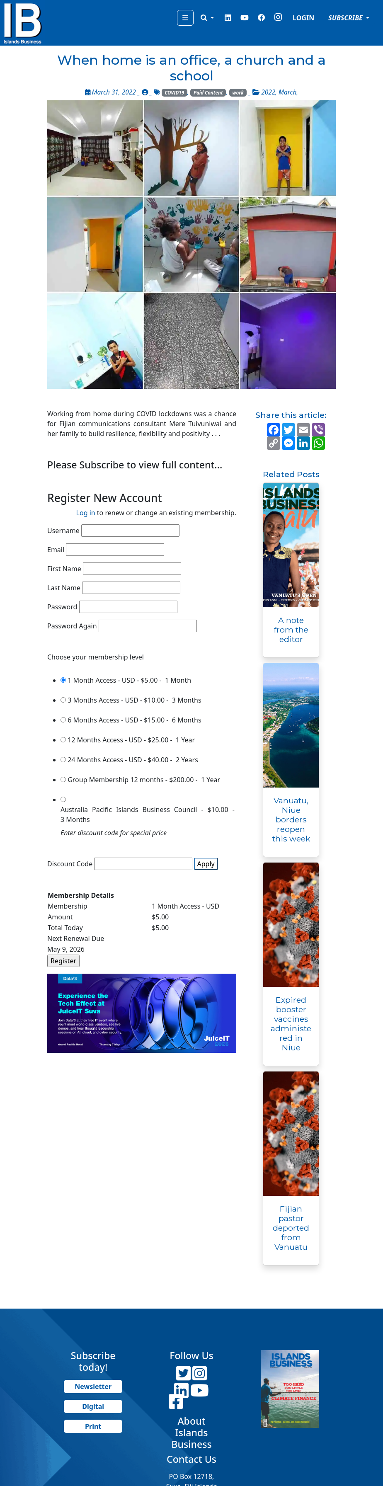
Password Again (72, 625)
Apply (206, 863)
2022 (268, 92)
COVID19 (174, 93)
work (238, 93)
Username (63, 530)
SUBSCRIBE (346, 17)
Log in (85, 512)
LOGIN (303, 17)
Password (62, 606)
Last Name (63, 587)
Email (55, 549)
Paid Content (208, 93)
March (287, 92)
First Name (64, 568)
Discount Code (69, 863)
